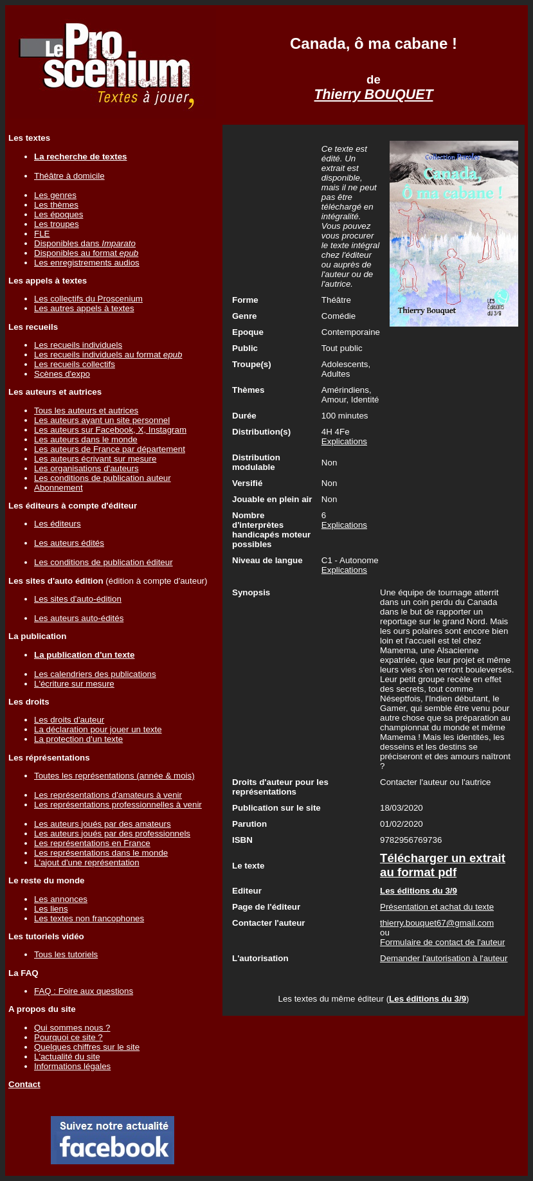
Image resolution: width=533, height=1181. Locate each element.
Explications (344, 441)
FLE (42, 234)
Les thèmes (56, 205)
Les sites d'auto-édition (78, 599)
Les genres (55, 195)
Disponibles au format (86, 253)
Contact (24, 1084)
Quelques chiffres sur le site (87, 1047)
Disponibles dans (85, 243)
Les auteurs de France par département (109, 449)
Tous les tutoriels (66, 954)
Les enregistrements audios (87, 262)
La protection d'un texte (78, 739)
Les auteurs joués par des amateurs (102, 824)
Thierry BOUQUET (373, 94)
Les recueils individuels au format (108, 354)
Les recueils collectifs (74, 364)
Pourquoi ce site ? (68, 1037)
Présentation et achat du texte (437, 907)
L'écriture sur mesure (74, 684)
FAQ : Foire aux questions (83, 991)
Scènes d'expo (62, 374)
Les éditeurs (57, 523)
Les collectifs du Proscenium (88, 298)
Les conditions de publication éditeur (103, 562)
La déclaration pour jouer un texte (98, 729)
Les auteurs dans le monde (86, 439)
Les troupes (56, 224)
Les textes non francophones (89, 918)
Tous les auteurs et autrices (86, 410)
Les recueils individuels (78, 345)
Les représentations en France (92, 843)
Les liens (51, 909)
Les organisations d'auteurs (86, 468)
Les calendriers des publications (95, 674)
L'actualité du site (67, 1056)
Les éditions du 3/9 (427, 999)
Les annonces (60, 899)
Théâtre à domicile (69, 176)
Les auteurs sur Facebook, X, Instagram (110, 430)
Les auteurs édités (69, 543)
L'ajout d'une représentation (87, 862)
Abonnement (58, 487)
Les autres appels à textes (84, 308)
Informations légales (72, 1066)
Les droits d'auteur (69, 720)
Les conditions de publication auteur (102, 478)
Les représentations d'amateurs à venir (108, 795)
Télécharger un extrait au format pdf (442, 865)
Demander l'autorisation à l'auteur (443, 958)
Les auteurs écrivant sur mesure (95, 459)
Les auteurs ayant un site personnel (102, 420)
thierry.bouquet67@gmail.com (437, 923)
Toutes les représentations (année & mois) (114, 775)
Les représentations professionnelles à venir (118, 804)
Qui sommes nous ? (72, 1027)
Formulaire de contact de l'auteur (442, 942)
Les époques (58, 214)
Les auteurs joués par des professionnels (112, 833)
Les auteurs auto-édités (78, 618)
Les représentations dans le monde (101, 853)
